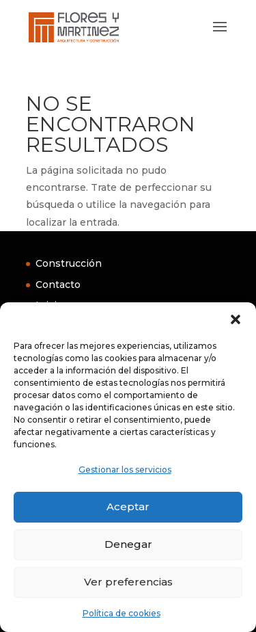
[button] (235, 319)
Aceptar (128, 506)
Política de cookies (121, 613)
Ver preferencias (128, 581)
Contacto (58, 284)
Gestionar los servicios (125, 469)
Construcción (68, 263)
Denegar (128, 544)
